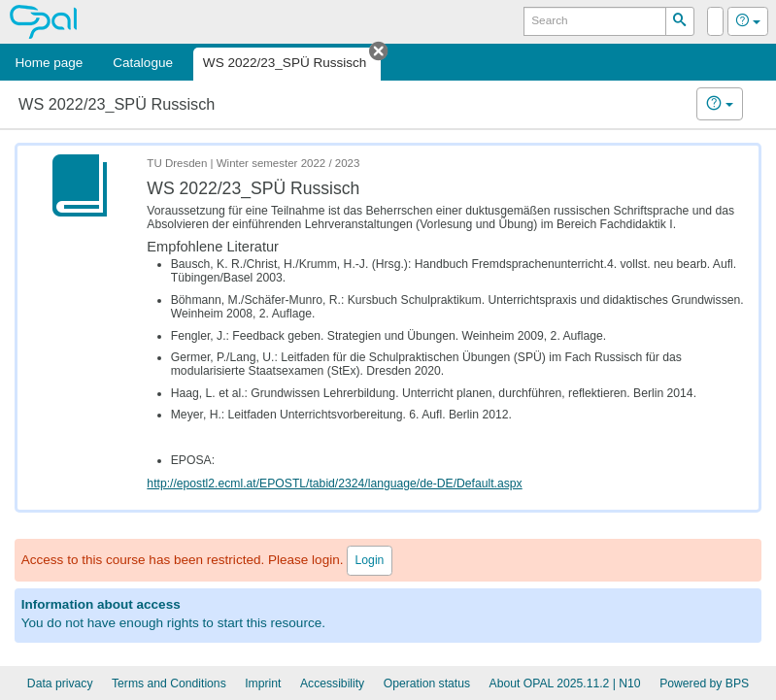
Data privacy (60, 683)
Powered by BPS (704, 683)
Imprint (263, 683)
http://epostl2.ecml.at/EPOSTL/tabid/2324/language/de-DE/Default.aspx (334, 483)
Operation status (427, 683)
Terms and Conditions (169, 683)
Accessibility (332, 683)
